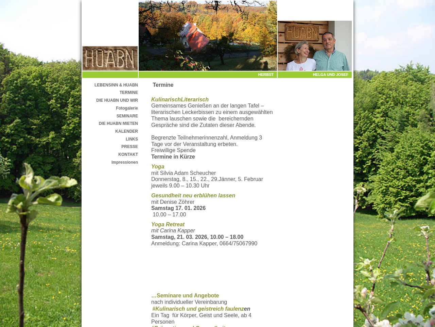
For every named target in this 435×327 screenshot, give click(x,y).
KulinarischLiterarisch (180, 99)
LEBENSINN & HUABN (116, 85)
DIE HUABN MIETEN (118, 123)
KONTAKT (128, 154)
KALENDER (126, 131)
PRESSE (129, 146)
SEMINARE (127, 116)
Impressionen (124, 162)
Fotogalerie (127, 108)
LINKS (132, 139)
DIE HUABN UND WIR (117, 100)
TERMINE (129, 92)
